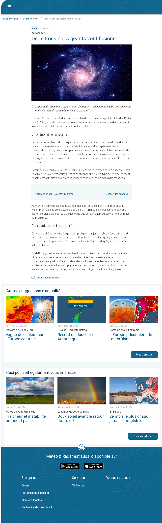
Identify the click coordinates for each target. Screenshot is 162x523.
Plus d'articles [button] (144, 354)
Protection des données (115, 194)
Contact (26, 485)
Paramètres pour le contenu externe (54, 194)
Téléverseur (79, 485)
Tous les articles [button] (143, 436)
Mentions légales (32, 500)
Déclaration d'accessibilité (37, 507)
